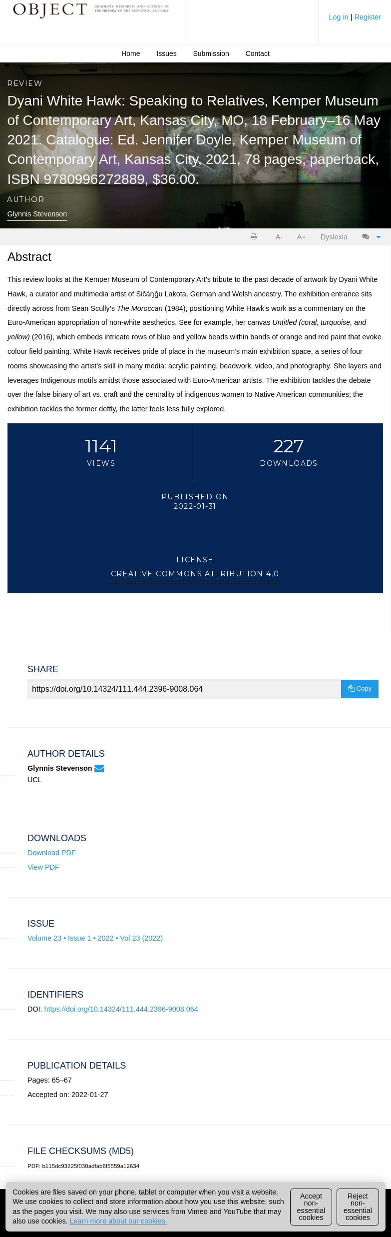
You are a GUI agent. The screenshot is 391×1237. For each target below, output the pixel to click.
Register (367, 17)
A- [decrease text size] (279, 237)
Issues (166, 53)
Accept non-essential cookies (311, 1207)
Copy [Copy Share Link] (360, 688)
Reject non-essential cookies (358, 1207)
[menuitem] (355, 20)
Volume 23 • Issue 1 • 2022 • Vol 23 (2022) (95, 938)
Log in (339, 17)
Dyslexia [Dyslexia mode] (334, 237)
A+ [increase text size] (301, 237)
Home (130, 53)
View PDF (43, 867)
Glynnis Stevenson (37, 214)
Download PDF (51, 853)
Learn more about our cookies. (118, 1221)
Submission (211, 53)
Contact (258, 53)
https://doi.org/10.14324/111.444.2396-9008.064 (121, 1009)
